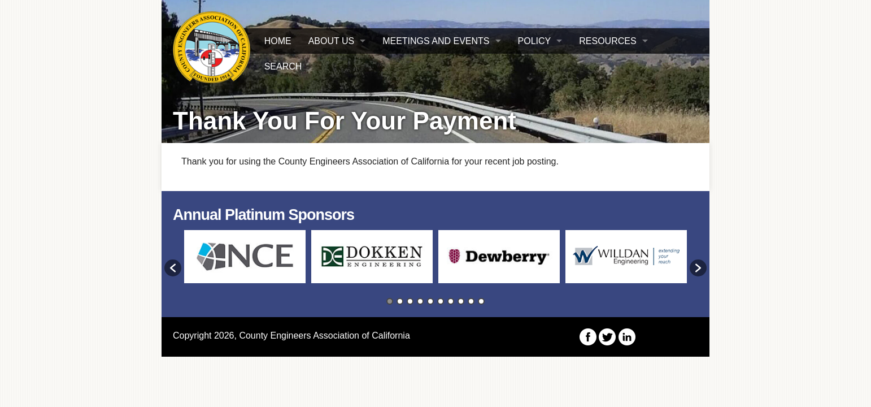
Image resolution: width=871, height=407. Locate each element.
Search (283, 66)
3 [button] (410, 301)
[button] (172, 267)
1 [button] (389, 301)
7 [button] (450, 301)
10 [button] (481, 301)
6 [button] (440, 301)
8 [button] (461, 301)
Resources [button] (607, 41)
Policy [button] (534, 41)
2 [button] (400, 301)
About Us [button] (331, 41)
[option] (245, 262)
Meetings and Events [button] (435, 41)
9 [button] (471, 301)
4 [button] (420, 301)
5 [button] (430, 301)
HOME (277, 41)
